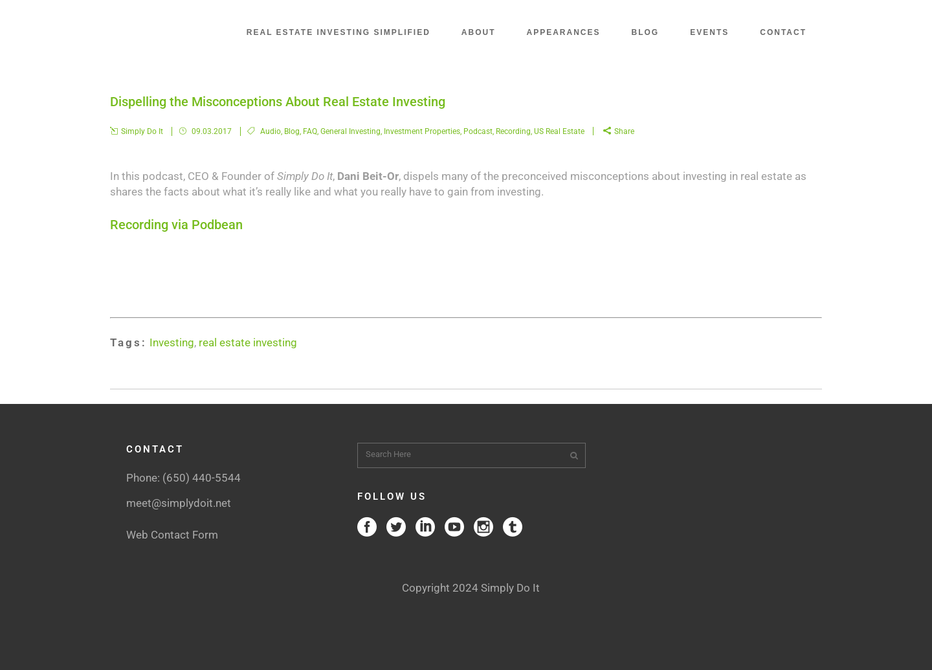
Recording (513, 131)
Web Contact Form (172, 534)
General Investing (350, 131)
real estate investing (248, 342)
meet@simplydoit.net (178, 503)
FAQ (310, 131)
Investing (172, 342)
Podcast (478, 131)
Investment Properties (422, 131)
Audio (270, 131)
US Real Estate (559, 131)
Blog (292, 131)
